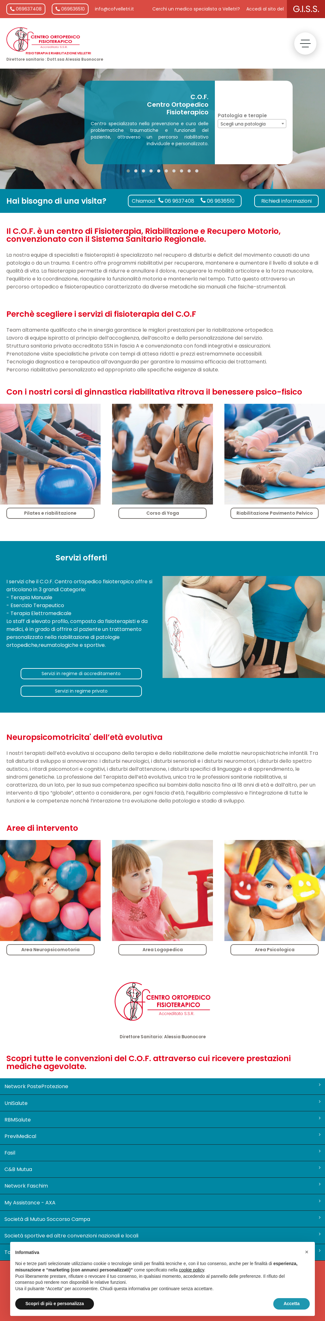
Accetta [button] (291, 1303)
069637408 (26, 9)
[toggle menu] (305, 43)
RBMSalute (162, 1119)
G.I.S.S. (306, 9)
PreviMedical (162, 1136)
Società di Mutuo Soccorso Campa (162, 1219)
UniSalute (162, 1103)
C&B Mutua (162, 1169)
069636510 (70, 9)
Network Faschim (162, 1185)
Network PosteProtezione (162, 1086)
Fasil (162, 1152)
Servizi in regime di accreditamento (81, 673)
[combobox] (252, 123)
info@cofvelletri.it (114, 9)
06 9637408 (176, 201)
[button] (128, 171)
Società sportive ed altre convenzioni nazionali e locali (162, 1235)
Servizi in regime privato (81, 691)
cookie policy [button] (191, 1269)
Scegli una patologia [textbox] (243, 124)
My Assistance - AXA (162, 1202)
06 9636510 (218, 201)
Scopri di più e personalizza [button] (54, 1303)
